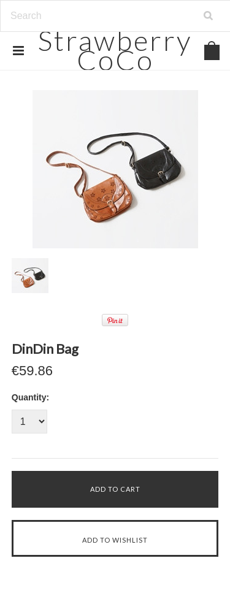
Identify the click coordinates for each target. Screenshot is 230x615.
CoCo (115, 50)
